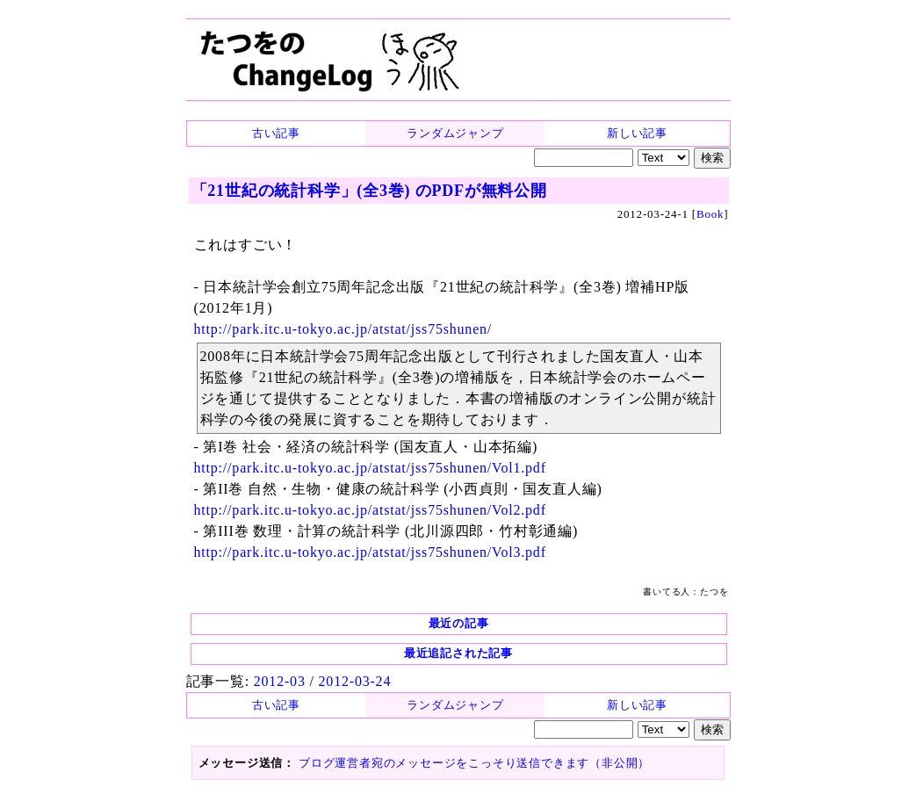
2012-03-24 (355, 681)
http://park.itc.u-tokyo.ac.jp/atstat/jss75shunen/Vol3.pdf (370, 552)
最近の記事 (459, 623)
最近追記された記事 (458, 653)
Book (710, 213)
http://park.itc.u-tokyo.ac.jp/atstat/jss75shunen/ (343, 328)
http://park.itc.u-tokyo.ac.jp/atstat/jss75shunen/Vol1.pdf (370, 467)
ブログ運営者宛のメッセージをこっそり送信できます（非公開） (474, 762)
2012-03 (280, 681)
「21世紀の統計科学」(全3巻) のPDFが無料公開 (369, 190)
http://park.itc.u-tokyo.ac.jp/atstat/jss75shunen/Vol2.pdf (370, 509)
